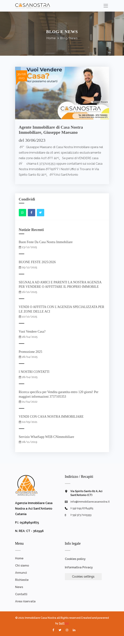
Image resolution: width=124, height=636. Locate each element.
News (19, 587)
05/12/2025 (28, 267)
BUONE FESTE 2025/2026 (38, 262)
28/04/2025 (28, 336)
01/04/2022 (28, 401)
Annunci (21, 572)
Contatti (21, 594)
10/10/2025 (28, 316)
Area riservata (25, 601)
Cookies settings (83, 576)
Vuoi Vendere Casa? (33, 331)
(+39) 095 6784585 (81, 508)
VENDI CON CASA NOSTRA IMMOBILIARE (52, 416)
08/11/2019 (28, 441)
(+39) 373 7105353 (80, 514)
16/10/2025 (28, 292)
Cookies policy (75, 559)
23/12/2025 (28, 247)
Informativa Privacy (79, 567)
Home (51, 38)
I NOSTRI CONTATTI (35, 372)
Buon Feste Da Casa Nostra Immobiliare (46, 242)
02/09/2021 (28, 421)
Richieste (22, 580)
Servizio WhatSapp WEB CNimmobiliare (47, 437)
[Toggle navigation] (106, 5)
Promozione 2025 (31, 352)
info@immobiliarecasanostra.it (90, 501)
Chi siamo (22, 565)
